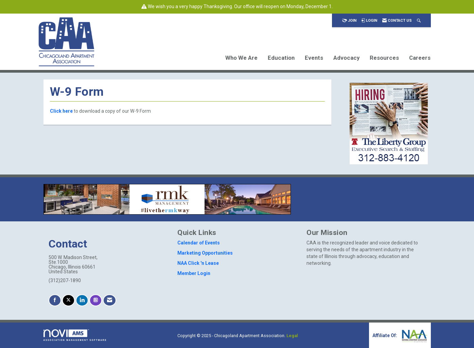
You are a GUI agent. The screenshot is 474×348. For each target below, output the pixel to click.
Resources (384, 57)
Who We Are (241, 57)
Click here (61, 111)
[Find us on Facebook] (55, 300)
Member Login (193, 273)
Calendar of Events (198, 242)
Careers (420, 57)
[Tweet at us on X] (68, 300)
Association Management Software (75, 335)
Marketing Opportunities (205, 253)
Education (281, 57)
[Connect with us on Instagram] (95, 300)
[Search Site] (419, 20)
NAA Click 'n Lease (198, 263)
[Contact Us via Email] (109, 300)
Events (314, 57)
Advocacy (346, 57)
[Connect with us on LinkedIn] (82, 300)
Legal (292, 335)
